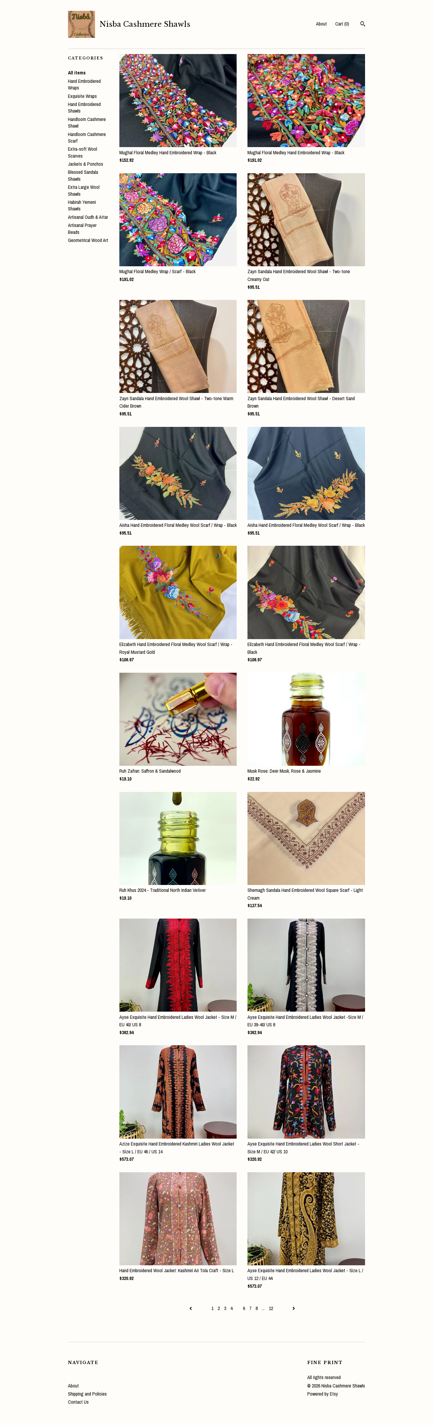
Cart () (342, 23)
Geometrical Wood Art (88, 240)
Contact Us (78, 1402)
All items (77, 72)
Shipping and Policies (87, 1393)
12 (271, 1308)
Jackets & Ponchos (85, 164)
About (321, 23)
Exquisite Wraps (82, 96)
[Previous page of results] (191, 1308)
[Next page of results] (293, 1308)
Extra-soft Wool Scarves (82, 152)
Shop (303, 23)
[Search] (363, 24)
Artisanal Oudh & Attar (88, 217)
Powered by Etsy (322, 1393)
